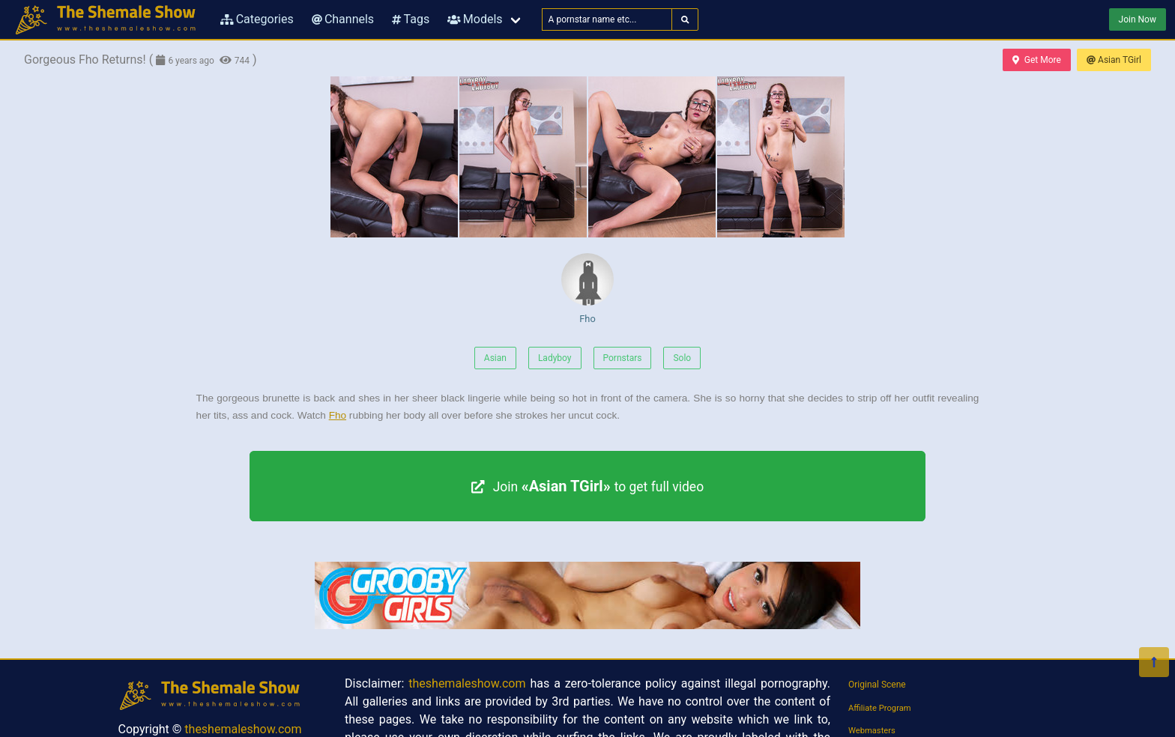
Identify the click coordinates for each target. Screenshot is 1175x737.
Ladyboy (555, 358)
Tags (410, 19)
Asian (495, 358)
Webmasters (871, 731)
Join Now (1137, 19)
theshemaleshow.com (242, 729)
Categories (257, 19)
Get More (1036, 60)
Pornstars (622, 358)
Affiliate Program (879, 708)
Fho (587, 288)
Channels (343, 19)
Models (474, 19)
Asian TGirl (1114, 60)
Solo (682, 358)
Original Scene (877, 684)
